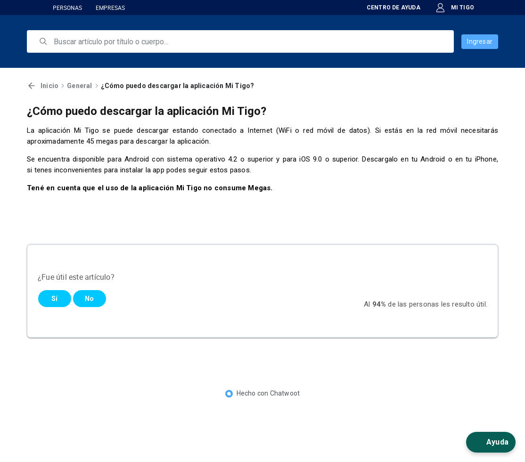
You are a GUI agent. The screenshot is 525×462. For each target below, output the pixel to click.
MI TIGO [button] (454, 8)
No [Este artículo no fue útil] (89, 298)
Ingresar (479, 41)
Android (432, 159)
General (79, 85)
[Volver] (31, 85)
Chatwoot (285, 393)
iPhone (486, 159)
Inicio (49, 85)
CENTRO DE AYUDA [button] (387, 7)
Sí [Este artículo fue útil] (54, 298)
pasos (240, 170)
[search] (247, 41)
